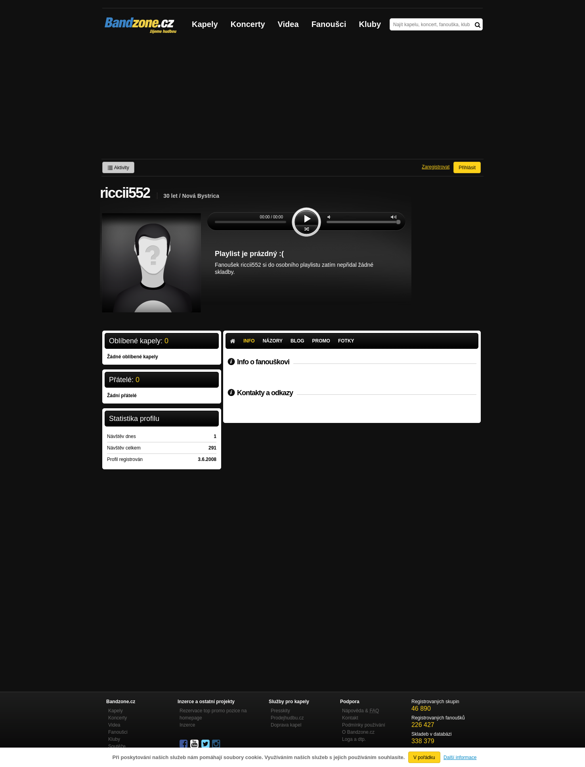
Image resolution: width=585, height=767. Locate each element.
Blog (297, 341)
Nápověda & (360, 710)
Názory (273, 341)
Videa (288, 24)
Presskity (280, 710)
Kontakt (350, 718)
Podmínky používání (363, 725)
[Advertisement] (292, 99)
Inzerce (187, 725)
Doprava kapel (286, 725)
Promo (321, 341)
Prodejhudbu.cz (287, 718)
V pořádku (424, 757)
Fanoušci (329, 24)
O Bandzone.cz (358, 732)
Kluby (370, 24)
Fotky (346, 341)
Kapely (205, 24)
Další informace (460, 757)
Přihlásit (467, 167)
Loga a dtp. (354, 739)
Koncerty (248, 24)
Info (249, 341)
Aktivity (118, 167)
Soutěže (117, 746)
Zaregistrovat (435, 167)
